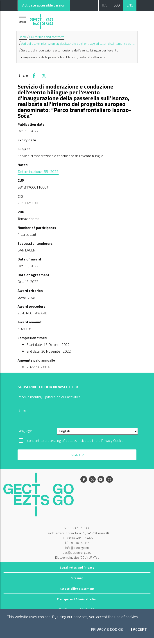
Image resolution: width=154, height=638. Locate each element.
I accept (139, 629)
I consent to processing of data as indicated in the (74, 440)
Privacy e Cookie (107, 629)
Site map (77, 578)
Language (25, 430)
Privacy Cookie (112, 440)
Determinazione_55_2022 (38, 171)
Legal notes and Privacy (77, 567)
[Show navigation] (22, 20)
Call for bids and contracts (46, 36)
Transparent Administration (77, 599)
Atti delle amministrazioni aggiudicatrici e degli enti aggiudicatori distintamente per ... (78, 43)
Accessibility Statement (77, 588)
